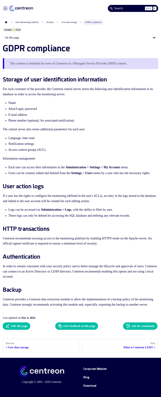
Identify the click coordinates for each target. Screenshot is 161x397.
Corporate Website (95, 369)
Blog (86, 377)
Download (89, 385)
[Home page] (6, 22)
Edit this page (16, 326)
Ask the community (140, 326)
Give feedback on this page (76, 326)
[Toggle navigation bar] (5, 8)
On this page (12, 37)
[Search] (133, 8)
